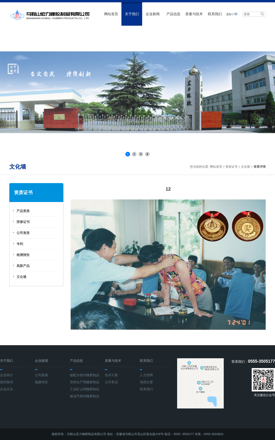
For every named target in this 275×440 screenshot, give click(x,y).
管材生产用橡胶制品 (84, 382)
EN (229, 14)
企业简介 (6, 375)
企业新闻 (153, 14)
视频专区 (41, 382)
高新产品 (23, 266)
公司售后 (111, 382)
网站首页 (111, 14)
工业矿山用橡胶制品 (84, 389)
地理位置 (146, 382)
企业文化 (6, 389)
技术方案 (111, 375)
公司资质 (23, 233)
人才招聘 (146, 375)
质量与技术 (194, 14)
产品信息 (173, 14)
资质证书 (231, 166)
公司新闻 (41, 375)
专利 (20, 244)
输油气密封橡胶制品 (84, 396)
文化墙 (245, 166)
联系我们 (215, 14)
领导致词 (6, 382)
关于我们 (132, 14)
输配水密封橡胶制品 (84, 375)
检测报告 (23, 255)
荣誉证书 (23, 222)
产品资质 (23, 211)
